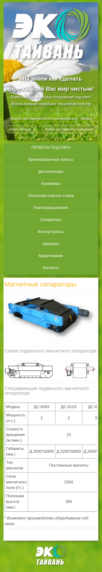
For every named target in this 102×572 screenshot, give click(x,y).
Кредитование (51, 256)
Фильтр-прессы (51, 232)
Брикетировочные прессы (51, 160)
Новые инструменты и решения (69, 129)
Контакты (51, 268)
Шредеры (51, 244)
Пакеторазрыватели (51, 208)
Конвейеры (51, 184)
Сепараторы (51, 220)
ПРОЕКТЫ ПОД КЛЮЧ (51, 147)
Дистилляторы (51, 172)
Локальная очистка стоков (51, 196)
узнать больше (20, 129)
